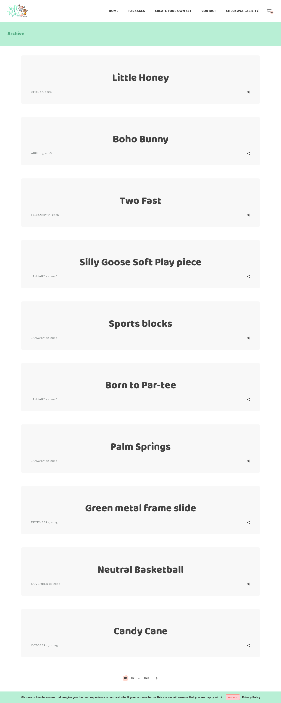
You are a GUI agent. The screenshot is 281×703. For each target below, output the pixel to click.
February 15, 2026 (45, 214)
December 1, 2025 (44, 522)
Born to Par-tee (140, 385)
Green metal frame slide (140, 508)
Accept (233, 697)
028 (146, 678)
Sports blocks (140, 323)
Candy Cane (141, 631)
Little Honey (140, 77)
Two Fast (140, 200)
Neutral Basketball (140, 569)
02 (132, 678)
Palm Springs (140, 446)
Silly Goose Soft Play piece (140, 262)
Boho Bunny (141, 139)
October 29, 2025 (44, 645)
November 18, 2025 (45, 583)
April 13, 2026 (41, 91)
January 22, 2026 (44, 276)
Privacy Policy (251, 697)
